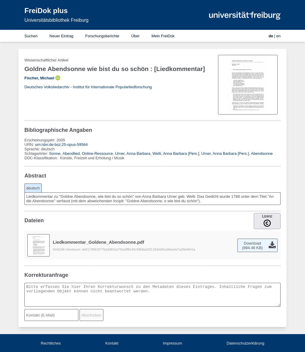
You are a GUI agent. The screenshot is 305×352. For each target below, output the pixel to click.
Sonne (54, 153)
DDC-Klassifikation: (41, 158)
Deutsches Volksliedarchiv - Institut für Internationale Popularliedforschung (88, 87)
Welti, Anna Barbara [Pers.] (175, 153)
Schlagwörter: (36, 153)
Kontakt (111, 343)
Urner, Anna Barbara (132, 153)
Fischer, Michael (39, 78)
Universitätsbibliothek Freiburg (56, 20)
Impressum (172, 343)
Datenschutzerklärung (245, 343)
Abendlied (71, 153)
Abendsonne (262, 153)
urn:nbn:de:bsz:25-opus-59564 (61, 144)
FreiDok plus (46, 11)
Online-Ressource (97, 153)
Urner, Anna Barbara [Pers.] (225, 153)
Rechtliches (51, 343)
